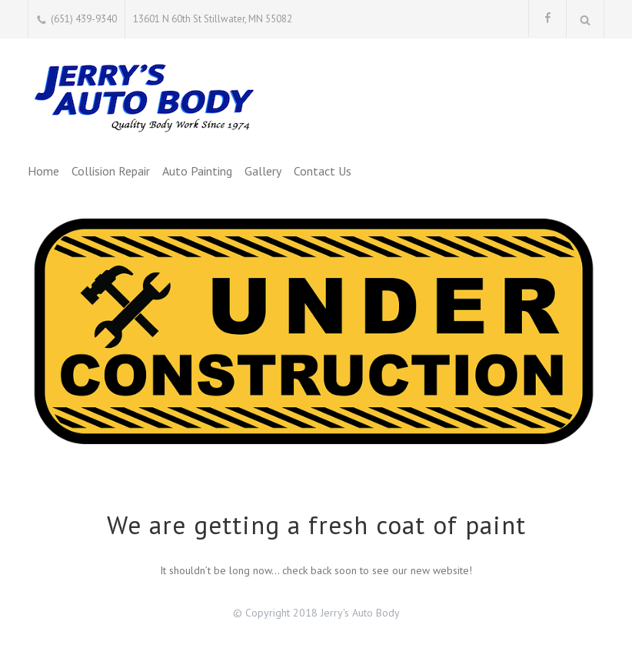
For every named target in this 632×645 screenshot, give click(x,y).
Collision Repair (111, 171)
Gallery (262, 171)
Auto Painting (197, 171)
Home (43, 171)
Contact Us (322, 171)
